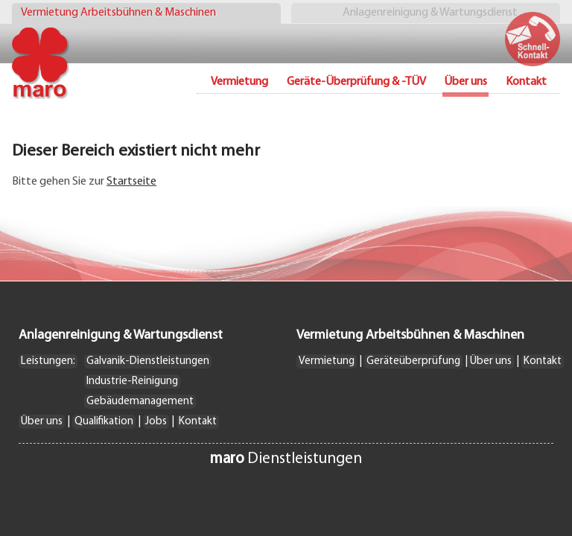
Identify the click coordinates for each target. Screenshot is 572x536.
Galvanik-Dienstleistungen (147, 361)
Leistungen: (48, 361)
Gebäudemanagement (140, 401)
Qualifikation (103, 421)
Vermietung (239, 82)
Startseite (131, 182)
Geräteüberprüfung (413, 361)
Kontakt (526, 82)
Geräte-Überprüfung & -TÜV (356, 82)
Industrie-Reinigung (132, 381)
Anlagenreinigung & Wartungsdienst (430, 13)
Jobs (156, 421)
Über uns (42, 421)
